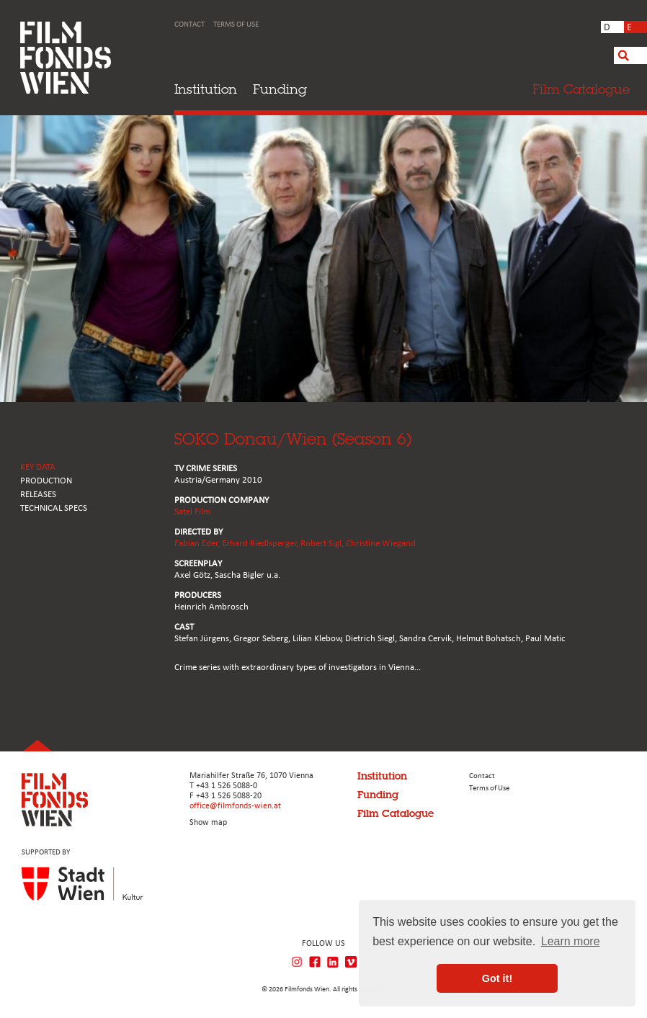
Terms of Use (236, 25)
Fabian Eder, (198, 543)
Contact (189, 25)
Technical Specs (53, 508)
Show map (208, 822)
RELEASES (38, 494)
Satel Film (192, 512)
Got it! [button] (497, 978)
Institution (205, 89)
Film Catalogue (395, 813)
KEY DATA (37, 467)
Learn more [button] (570, 941)
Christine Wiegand (381, 543)
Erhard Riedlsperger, (261, 543)
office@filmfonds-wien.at (235, 806)
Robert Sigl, (323, 543)
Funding (280, 89)
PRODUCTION (46, 481)
